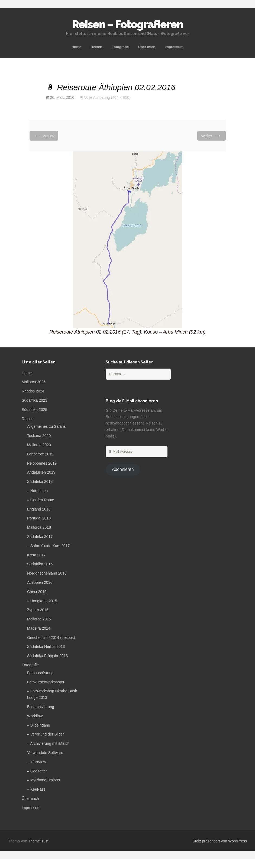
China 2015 (37, 591)
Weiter (211, 135)
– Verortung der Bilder (45, 734)
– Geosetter (37, 771)
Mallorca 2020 (39, 445)
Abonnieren (123, 469)
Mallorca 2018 (39, 527)
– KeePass (36, 789)
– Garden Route (40, 500)
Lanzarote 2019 (40, 454)
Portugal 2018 (39, 518)
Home (76, 47)
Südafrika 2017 (40, 536)
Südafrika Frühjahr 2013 (47, 656)
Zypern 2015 (38, 610)
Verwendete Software (45, 752)
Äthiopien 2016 (39, 582)
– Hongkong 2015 (42, 601)
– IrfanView (36, 762)
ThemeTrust (38, 841)
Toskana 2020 (39, 435)
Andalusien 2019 (41, 472)
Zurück (44, 135)
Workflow (35, 716)
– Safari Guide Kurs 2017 (48, 546)
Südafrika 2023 (34, 400)
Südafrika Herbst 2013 (46, 646)
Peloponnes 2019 (42, 463)
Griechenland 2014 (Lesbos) (51, 637)
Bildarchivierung (40, 707)
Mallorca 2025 (34, 382)
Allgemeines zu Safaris (46, 426)
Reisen (96, 47)
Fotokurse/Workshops (45, 682)
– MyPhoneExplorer (43, 780)
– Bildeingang (38, 725)
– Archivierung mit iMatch (48, 743)
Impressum (174, 47)
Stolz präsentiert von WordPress (220, 841)
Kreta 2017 (36, 555)
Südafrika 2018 (40, 481)
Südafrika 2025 (34, 409)
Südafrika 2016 (40, 564)
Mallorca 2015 (39, 619)
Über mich (147, 47)
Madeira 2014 (38, 628)
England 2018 (38, 509)
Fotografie (120, 47)
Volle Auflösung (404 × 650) (107, 97)
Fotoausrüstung (40, 673)
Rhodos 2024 (33, 391)
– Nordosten (37, 491)
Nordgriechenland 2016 (47, 573)
